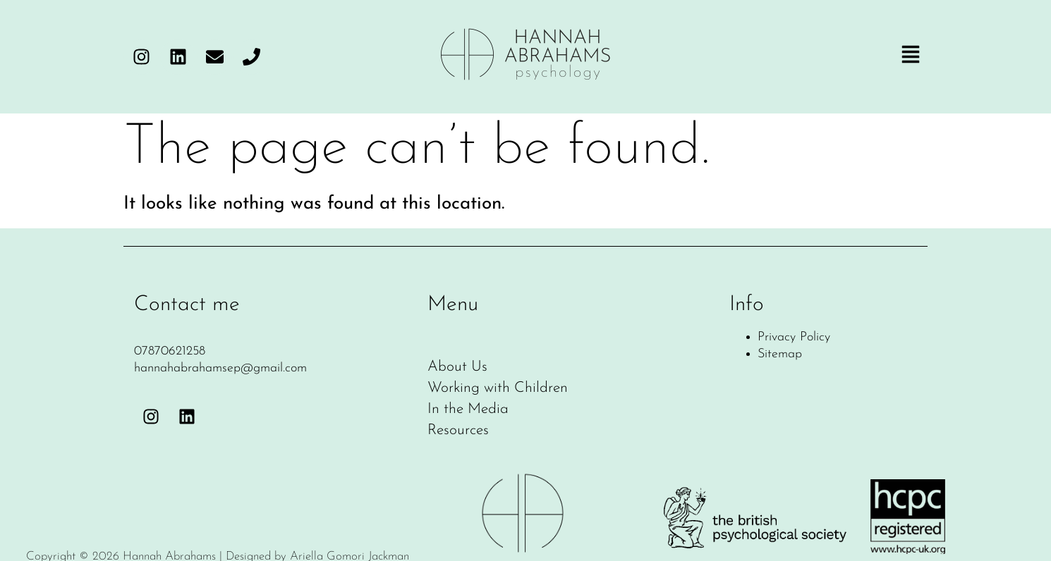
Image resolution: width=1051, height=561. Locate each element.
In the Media (468, 409)
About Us (457, 367)
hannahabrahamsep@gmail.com (220, 368)
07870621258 (169, 351)
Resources (458, 430)
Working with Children (497, 388)
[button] (911, 56)
